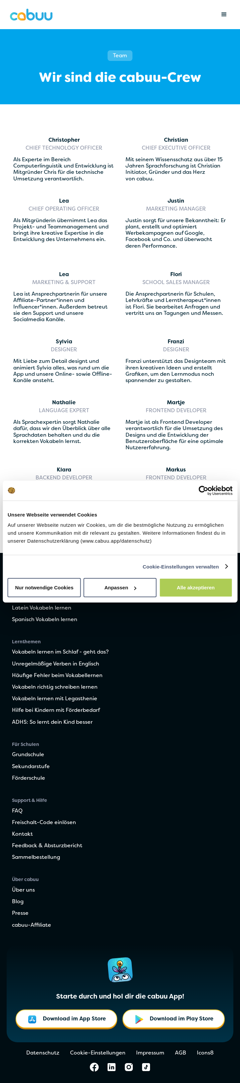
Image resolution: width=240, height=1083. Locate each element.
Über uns (23, 890)
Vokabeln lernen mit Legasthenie (54, 699)
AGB (180, 1053)
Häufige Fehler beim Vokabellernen (57, 675)
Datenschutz (42, 1053)
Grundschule (28, 755)
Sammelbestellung (36, 857)
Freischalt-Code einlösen (44, 822)
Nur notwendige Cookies (44, 587)
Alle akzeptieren (196, 587)
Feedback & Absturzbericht (47, 846)
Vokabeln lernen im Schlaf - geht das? (60, 652)
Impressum (150, 1053)
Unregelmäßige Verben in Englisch (55, 664)
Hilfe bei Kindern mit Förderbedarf (56, 710)
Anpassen (120, 587)
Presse (20, 913)
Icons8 (205, 1053)
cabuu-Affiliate (31, 925)
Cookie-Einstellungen (97, 1053)
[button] (224, 14)
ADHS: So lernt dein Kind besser (52, 722)
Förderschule (28, 778)
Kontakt (22, 834)
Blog (18, 902)
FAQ (17, 811)
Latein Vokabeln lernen (41, 608)
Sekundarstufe (31, 766)
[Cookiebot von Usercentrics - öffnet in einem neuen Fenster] (203, 490)
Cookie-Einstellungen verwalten (181, 566)
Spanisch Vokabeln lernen (44, 619)
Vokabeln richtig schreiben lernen (55, 687)
